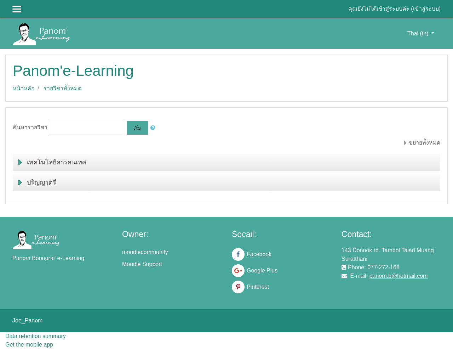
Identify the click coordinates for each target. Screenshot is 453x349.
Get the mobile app (29, 345)
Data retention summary (35, 336)
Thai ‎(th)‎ (418, 33)
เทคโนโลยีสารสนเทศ (56, 162)
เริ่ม (137, 128)
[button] (154, 128)
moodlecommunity (145, 252)
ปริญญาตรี (41, 182)
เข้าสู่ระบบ (426, 9)
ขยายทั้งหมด (424, 143)
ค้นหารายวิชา (30, 128)
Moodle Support (142, 264)
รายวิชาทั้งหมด (62, 88)
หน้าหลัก (24, 88)
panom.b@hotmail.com (398, 276)
